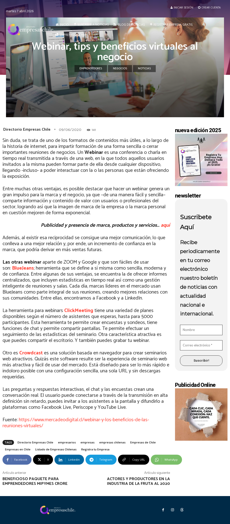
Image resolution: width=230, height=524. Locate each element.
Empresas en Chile (17, 449)
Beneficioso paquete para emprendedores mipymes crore (35, 481)
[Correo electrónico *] (201, 345)
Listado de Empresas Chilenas (55, 449)
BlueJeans (23, 268)
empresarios (67, 442)
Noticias (144, 68)
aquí (165, 225)
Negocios (120, 68)
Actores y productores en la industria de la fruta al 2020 (138, 481)
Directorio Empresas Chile (26, 129)
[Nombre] (201, 330)
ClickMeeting (78, 311)
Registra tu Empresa (95, 449)
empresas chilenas (112, 442)
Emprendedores (90, 68)
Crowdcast (31, 353)
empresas (87, 442)
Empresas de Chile (143, 442)
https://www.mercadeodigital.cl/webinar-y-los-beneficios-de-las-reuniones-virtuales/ (75, 423)
